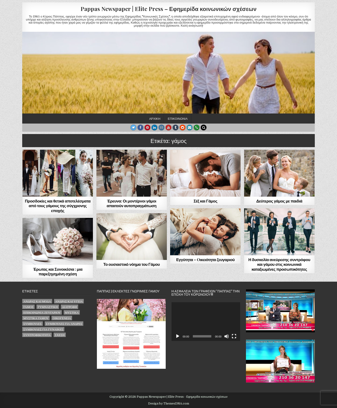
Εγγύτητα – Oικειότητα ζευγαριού (205, 259)
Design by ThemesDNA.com (168, 403)
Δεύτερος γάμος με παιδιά (279, 200)
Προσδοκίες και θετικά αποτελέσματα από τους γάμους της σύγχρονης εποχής (57, 205)
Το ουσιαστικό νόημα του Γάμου (131, 264)
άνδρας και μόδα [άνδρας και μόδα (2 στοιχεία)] (37, 301)
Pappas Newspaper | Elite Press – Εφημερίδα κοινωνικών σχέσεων (168, 8)
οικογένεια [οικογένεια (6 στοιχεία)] (62, 318)
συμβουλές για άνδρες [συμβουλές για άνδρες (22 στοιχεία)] (64, 323)
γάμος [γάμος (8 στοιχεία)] (28, 307)
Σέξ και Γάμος (205, 200)
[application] (206, 321)
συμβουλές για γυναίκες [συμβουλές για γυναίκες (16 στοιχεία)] (43, 329)
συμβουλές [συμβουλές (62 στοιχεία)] (32, 323)
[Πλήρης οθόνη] (234, 336)
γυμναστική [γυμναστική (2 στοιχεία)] (48, 307)
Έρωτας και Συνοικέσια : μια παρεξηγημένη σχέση (57, 271)
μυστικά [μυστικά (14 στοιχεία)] (72, 312)
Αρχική (154, 118)
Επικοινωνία (177, 118)
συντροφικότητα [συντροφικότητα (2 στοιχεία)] (37, 335)
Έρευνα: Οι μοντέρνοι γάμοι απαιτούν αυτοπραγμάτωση (132, 203)
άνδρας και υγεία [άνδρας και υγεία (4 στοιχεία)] (69, 301)
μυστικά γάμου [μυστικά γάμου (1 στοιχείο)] (35, 318)
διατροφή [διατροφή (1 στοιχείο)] (69, 307)
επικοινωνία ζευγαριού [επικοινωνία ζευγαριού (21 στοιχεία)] (42, 312)
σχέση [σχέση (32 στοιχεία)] (60, 335)
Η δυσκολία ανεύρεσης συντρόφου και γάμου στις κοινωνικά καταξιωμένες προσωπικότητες (279, 264)
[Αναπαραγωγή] (177, 336)
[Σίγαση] (226, 336)
